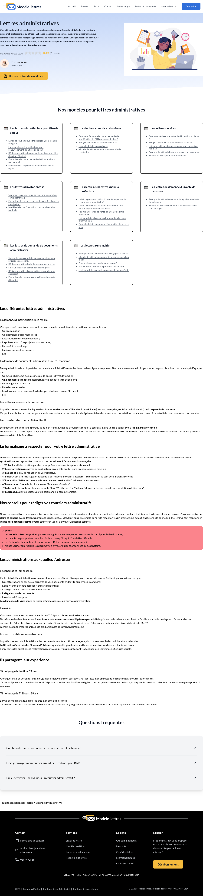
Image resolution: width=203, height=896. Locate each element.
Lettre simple (123, 6)
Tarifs (96, 6)
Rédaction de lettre (76, 857)
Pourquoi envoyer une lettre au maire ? (98, 263)
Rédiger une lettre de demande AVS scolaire (170, 142)
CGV (17, 889)
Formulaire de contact (32, 840)
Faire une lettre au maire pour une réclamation (101, 266)
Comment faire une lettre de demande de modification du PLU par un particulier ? (99, 137)
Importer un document (78, 851)
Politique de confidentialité (56, 889)
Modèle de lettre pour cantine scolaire (167, 155)
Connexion (191, 6)
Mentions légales (125, 857)
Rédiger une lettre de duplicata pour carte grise (31, 264)
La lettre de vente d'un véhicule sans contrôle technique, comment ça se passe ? (101, 207)
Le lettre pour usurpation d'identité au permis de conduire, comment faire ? (102, 200)
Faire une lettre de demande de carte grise (28, 267)
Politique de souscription (85, 889)
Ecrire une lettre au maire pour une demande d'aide (104, 270)
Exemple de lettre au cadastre (93, 146)
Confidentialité (124, 851)
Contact (108, 6)
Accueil (72, 6)
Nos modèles (169, 6)
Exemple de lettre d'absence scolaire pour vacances (174, 152)
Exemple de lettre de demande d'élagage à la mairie (103, 253)
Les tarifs (121, 846)
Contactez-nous (125, 863)
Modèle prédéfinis (76, 846)
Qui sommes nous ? (126, 840)
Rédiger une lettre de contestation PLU (98, 142)
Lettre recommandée (145, 6)
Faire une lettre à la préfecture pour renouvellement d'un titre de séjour (25, 148)
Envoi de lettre (74, 840)
